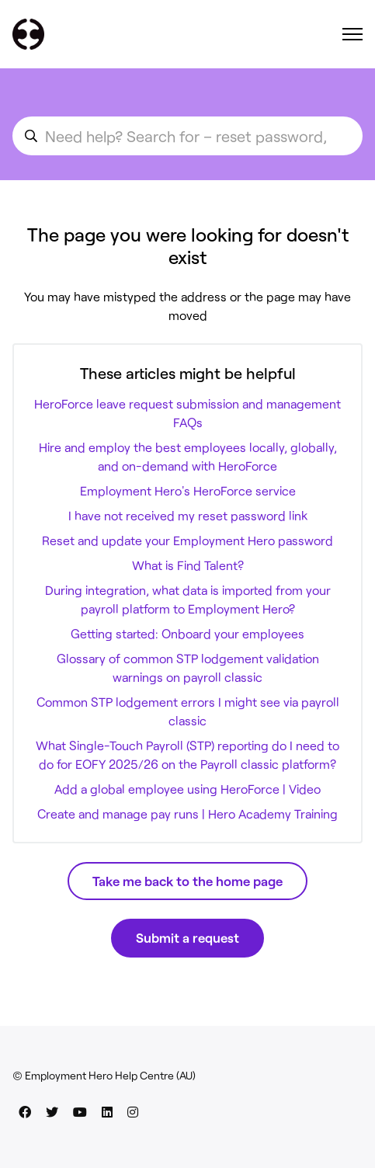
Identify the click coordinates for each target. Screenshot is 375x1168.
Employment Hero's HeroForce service (188, 490)
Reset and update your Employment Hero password (187, 540)
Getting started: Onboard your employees (187, 633)
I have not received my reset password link (187, 515)
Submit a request (187, 937)
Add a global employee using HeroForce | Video (187, 788)
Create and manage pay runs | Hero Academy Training (187, 813)
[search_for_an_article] (187, 135)
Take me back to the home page (187, 880)
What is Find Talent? (188, 565)
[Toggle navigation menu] (352, 34)
